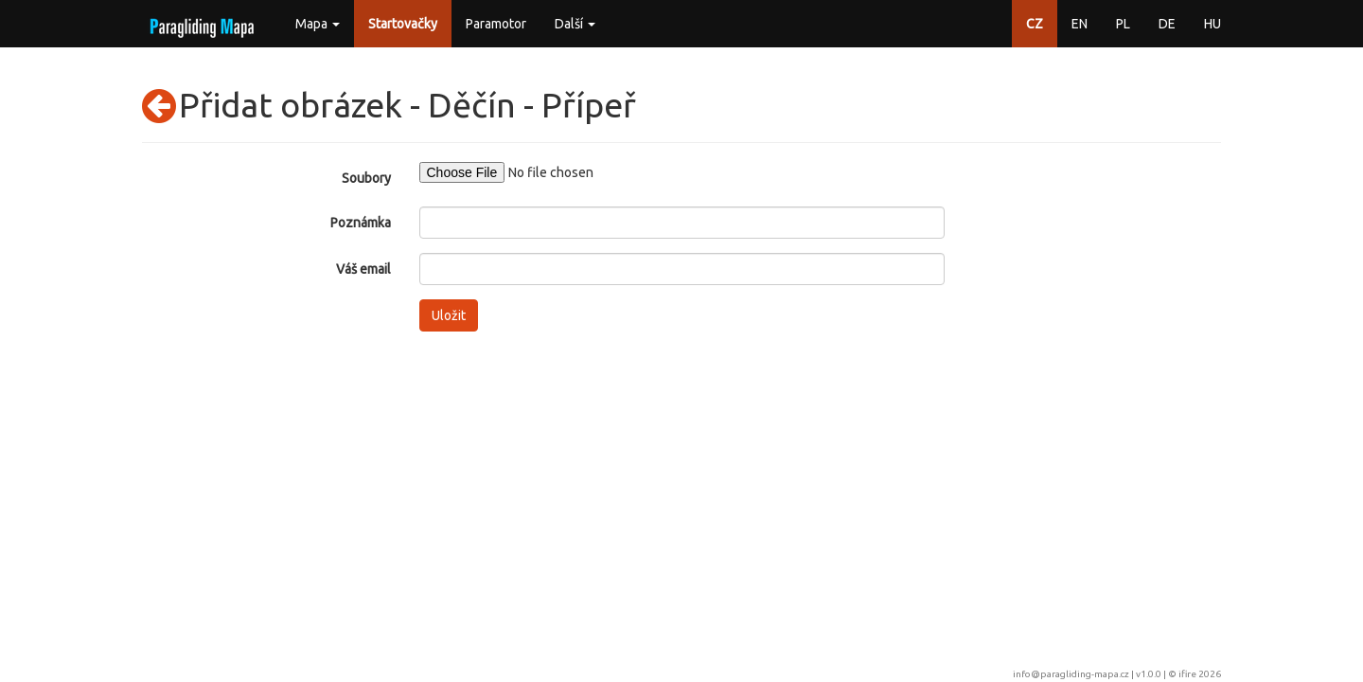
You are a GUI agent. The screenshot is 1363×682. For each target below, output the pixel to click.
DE (1167, 23)
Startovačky (402, 23)
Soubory (366, 178)
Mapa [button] (317, 23)
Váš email (363, 269)
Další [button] (575, 23)
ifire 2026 (1199, 674)
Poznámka (360, 222)
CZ (1034, 23)
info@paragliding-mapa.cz (1071, 674)
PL (1123, 23)
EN (1079, 23)
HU (1212, 23)
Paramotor (496, 23)
